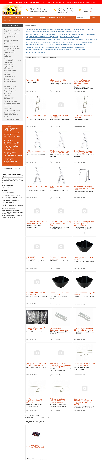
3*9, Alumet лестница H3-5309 (60, 187)
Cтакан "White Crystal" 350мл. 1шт (35, 329)
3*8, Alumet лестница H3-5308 (36, 187)
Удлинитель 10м (33, 80)
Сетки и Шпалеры (9, 52)
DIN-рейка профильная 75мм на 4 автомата (36, 364)
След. (43, 417)
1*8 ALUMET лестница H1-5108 (83, 116)
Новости (61, 18)
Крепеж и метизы (9, 84)
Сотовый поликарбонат (11, 34)
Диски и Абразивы (10, 81)
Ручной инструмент (10, 70)
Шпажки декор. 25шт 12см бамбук (58, 80)
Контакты (41, 18)
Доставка (8, 21)
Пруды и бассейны (10, 106)
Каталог (30, 18)
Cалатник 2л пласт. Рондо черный (84, 258)
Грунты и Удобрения (10, 44)
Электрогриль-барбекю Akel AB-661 (35, 446)
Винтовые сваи (9, 79)
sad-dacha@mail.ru (8, 192)
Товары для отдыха (10, 101)
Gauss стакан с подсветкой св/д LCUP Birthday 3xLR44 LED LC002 (83, 401)
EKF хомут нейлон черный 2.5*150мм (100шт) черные (58, 400)
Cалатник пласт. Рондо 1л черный (84, 293)
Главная (7, 18)
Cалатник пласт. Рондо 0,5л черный (59, 293)
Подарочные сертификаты (12, 119)
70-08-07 (37, 9)
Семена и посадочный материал (11, 40)
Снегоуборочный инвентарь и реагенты (11, 113)
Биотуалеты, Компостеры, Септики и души (12, 49)
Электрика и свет (9, 76)
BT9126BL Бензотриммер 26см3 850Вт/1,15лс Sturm (60, 223)
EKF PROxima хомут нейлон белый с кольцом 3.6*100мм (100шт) (60, 365)
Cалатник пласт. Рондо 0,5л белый (35, 293)
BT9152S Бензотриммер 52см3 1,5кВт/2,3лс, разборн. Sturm (84, 223)
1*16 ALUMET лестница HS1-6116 (59, 116)
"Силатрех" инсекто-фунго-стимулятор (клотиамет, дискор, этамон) (82, 82)
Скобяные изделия (10, 86)
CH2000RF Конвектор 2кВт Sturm (59, 258)
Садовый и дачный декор (12, 91)
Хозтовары (7, 93)
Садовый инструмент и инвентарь (11, 55)
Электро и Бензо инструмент (9, 73)
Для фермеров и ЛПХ (11, 46)
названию (45, 57)
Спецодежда (8, 108)
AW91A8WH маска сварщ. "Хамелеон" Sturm (36, 222)
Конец (47, 417)
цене (38, 57)
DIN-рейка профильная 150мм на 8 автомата (59, 329)
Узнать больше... (8, 130)
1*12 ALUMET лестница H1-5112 (36, 116)
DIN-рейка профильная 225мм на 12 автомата (83, 329)
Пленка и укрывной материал (10, 37)
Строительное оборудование (8, 67)
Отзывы (51, 18)
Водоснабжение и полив (12, 103)
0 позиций (91, 11)
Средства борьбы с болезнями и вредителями (12, 59)
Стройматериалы (9, 117)
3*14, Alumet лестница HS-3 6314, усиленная (59, 152)
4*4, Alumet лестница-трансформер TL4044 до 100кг (84, 187)
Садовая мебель (9, 88)
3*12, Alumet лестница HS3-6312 (35, 152)
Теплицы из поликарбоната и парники (12, 30)
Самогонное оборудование (8, 63)
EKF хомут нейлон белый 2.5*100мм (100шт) (84, 364)
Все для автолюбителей (12, 110)
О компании (19, 18)
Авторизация (94, 9)
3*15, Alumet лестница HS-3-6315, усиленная (83, 152)
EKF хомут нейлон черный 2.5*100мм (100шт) (34, 400)
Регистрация (86, 9)
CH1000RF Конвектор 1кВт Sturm (35, 258)
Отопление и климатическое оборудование (9, 97)
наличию (53, 57)
